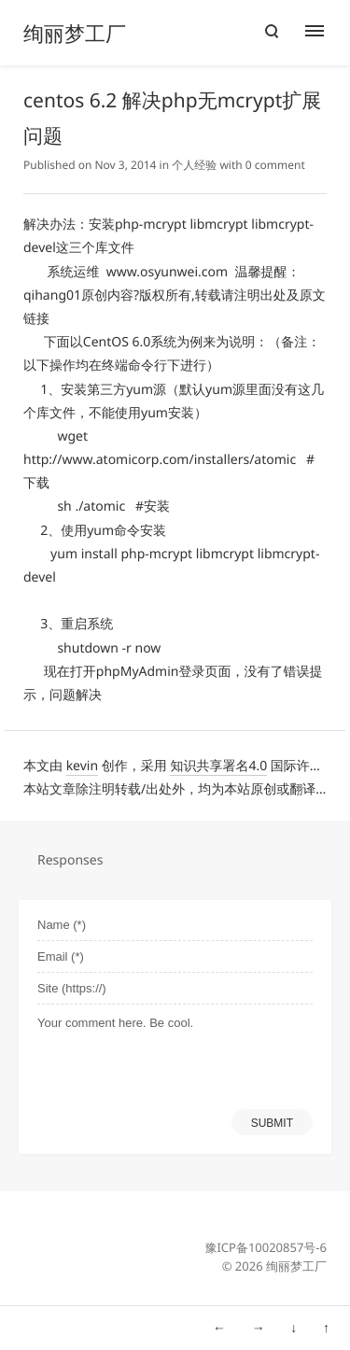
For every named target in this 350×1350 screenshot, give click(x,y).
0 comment (275, 165)
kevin (82, 766)
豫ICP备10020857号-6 (265, 1247)
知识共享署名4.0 (218, 766)
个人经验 (194, 165)
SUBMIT (272, 1123)
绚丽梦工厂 (74, 33)
